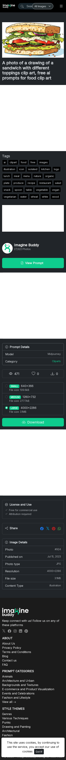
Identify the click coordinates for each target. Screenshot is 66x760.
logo (56, 169)
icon (21, 169)
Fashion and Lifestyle (16, 697)
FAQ (5, 664)
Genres (7, 714)
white (45, 196)
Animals (7, 676)
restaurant (45, 182)
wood (55, 196)
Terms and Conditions (16, 652)
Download (33, 422)
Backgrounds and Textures (20, 685)
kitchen (45, 169)
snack (7, 189)
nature (37, 176)
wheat (34, 196)
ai (5, 162)
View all (7, 702)
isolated (32, 169)
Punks (6, 722)
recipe (31, 182)
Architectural (11, 731)
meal (16, 176)
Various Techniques (15, 718)
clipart (13, 162)
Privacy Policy (11, 647)
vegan (55, 189)
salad (58, 182)
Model (33, 354)
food (23, 162)
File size (33, 578)
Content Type (33, 585)
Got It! (39, 751)
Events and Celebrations (18, 693)
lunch (7, 176)
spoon (18, 189)
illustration (9, 169)
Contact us (9, 660)
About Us (8, 643)
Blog (5, 656)
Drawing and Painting (16, 726)
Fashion (7, 735)
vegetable (42, 189)
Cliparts (56, 361)
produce (19, 182)
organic (49, 176)
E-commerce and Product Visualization (28, 689)
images (43, 162)
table (29, 189)
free (32, 162)
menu (26, 176)
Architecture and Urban (18, 680)
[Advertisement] (33, 118)
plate (7, 182)
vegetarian (10, 196)
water (23, 196)
